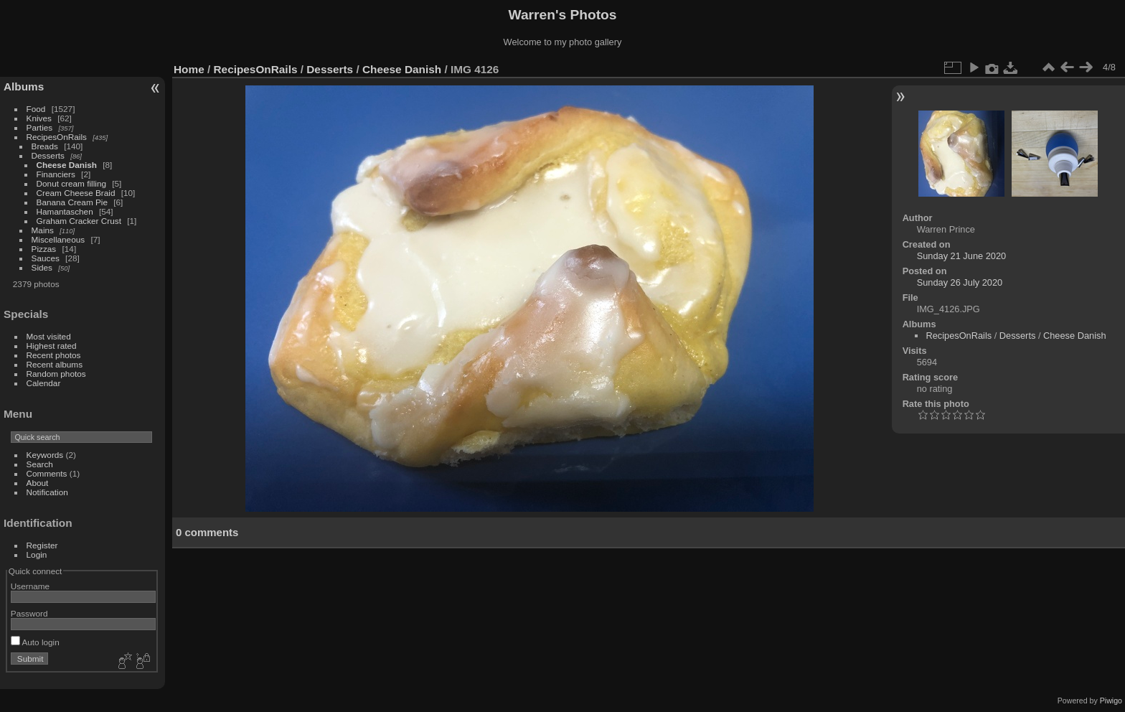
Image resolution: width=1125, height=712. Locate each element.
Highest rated (52, 345)
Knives (39, 118)
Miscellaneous (58, 239)
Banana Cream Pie (72, 202)
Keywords (45, 454)
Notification (47, 492)
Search (40, 464)
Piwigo (1111, 700)
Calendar (44, 383)
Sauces (46, 258)
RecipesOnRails (57, 136)
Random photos (56, 373)
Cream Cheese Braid (76, 192)
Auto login (35, 642)
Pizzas (44, 248)
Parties (40, 127)
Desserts (48, 155)
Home (189, 69)
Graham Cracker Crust (79, 220)
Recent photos (54, 355)
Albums (24, 86)
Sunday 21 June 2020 (962, 255)
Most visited (49, 336)
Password (29, 613)
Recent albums (55, 364)
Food (36, 108)
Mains (43, 230)
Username (30, 586)
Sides (42, 267)
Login (37, 554)
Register (42, 545)
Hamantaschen (66, 211)
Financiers (57, 174)
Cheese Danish (68, 164)
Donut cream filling (73, 183)
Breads (45, 146)
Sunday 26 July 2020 (960, 282)
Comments (47, 473)
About (38, 482)
